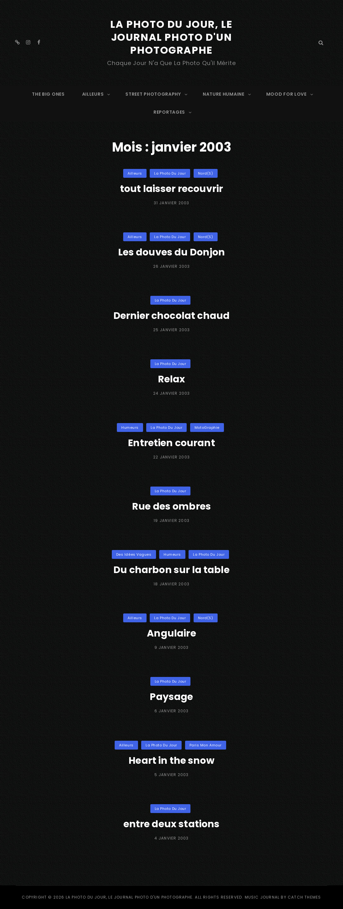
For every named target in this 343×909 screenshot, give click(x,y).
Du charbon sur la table (171, 570)
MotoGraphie (207, 427)
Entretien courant (171, 443)
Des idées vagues (134, 554)
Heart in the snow (171, 760)
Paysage (171, 696)
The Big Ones (48, 94)
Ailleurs (135, 173)
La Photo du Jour (170, 173)
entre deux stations (171, 824)
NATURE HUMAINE (227, 94)
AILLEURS (96, 94)
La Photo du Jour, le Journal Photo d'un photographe (171, 37)
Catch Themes (304, 897)
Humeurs (130, 427)
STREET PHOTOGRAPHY (156, 94)
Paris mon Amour (206, 745)
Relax (171, 379)
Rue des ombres (171, 506)
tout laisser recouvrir (171, 188)
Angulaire (171, 633)
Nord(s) (205, 173)
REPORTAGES (172, 112)
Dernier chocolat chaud (171, 315)
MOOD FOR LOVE (290, 94)
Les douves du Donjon (171, 252)
